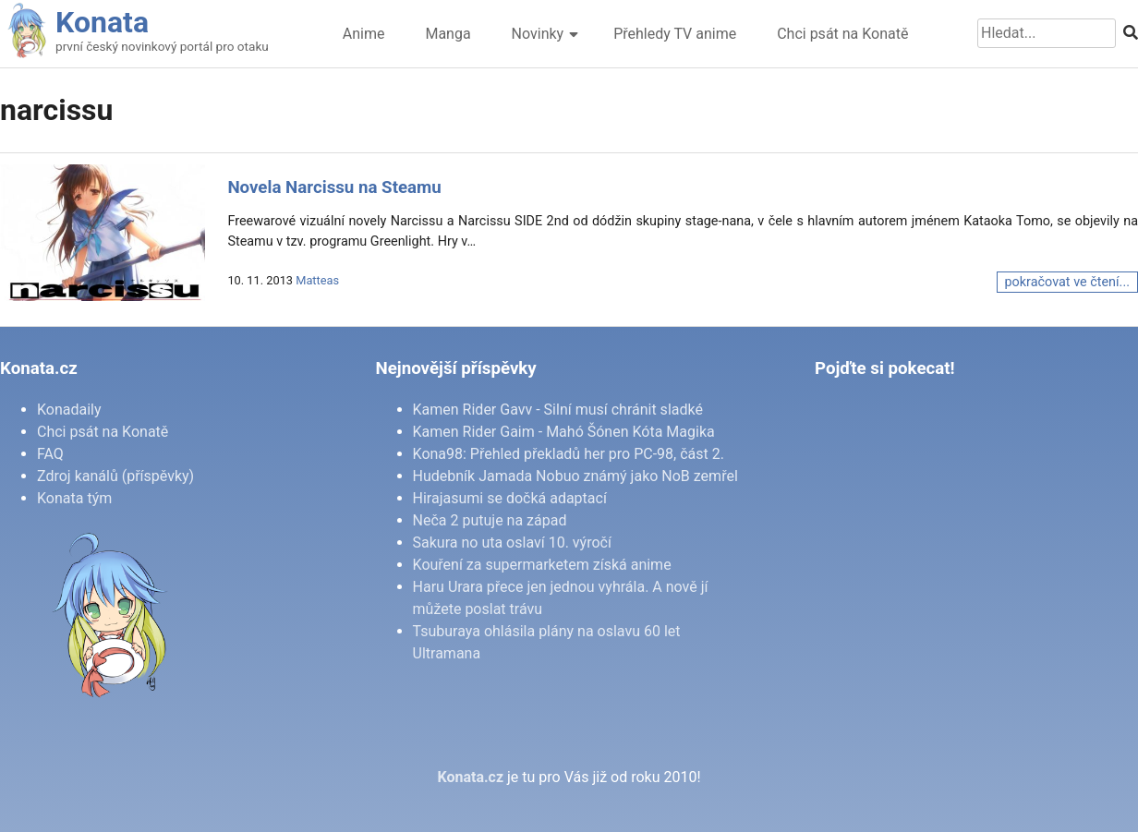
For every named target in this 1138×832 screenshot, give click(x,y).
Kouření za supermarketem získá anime (542, 564)
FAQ (50, 454)
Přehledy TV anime (674, 33)
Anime (364, 33)
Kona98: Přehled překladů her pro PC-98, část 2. (568, 454)
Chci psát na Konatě (842, 33)
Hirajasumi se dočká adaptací (510, 498)
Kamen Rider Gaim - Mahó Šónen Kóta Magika (564, 431)
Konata (102, 22)
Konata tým (74, 498)
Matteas (317, 280)
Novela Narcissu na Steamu (334, 187)
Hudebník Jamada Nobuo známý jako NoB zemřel (575, 476)
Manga (447, 33)
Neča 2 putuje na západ (490, 520)
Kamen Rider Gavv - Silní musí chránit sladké (558, 409)
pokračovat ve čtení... (1067, 282)
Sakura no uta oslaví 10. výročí (512, 542)
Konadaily (69, 409)
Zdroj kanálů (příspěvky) (115, 476)
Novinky (538, 33)
